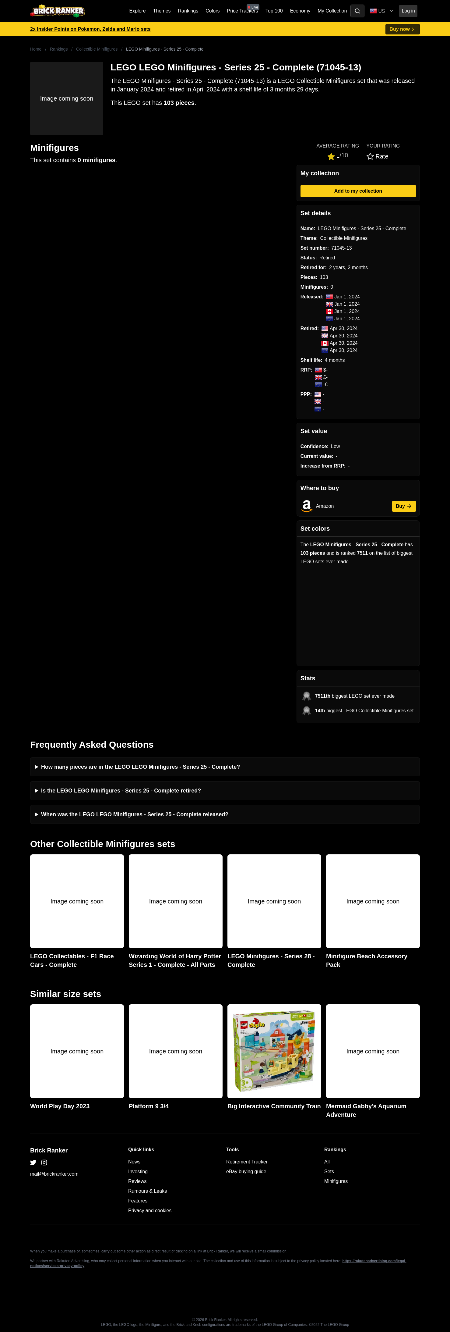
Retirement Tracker (247, 1161)
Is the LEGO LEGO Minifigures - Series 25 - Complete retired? (121, 791)
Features (137, 1200)
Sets (329, 1171)
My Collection (332, 10)
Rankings (188, 10)
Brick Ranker (49, 1150)
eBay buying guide (246, 1171)
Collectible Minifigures (97, 49)
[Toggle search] (357, 11)
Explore (137, 10)
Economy (300, 10)
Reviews (137, 1181)
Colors (213, 10)
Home (35, 49)
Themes (162, 10)
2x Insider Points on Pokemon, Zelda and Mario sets (90, 29)
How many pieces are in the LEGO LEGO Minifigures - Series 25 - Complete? (140, 767)
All (327, 1161)
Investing (138, 1171)
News (134, 1161)
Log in (408, 10)
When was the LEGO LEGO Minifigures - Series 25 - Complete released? (134, 814)
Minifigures (336, 1181)
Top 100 (274, 10)
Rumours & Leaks (147, 1191)
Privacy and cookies (149, 1210)
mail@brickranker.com (54, 1174)
